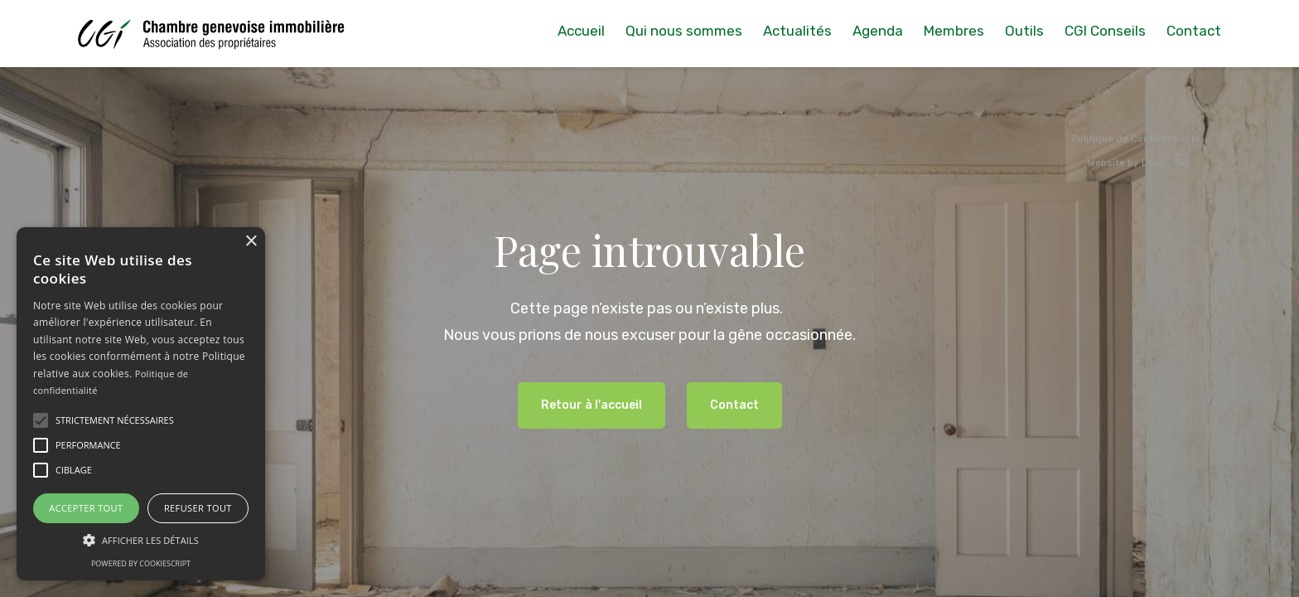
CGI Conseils (1105, 30)
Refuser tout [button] (198, 508)
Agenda (877, 30)
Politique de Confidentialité (1136, 138)
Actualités (797, 30)
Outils (1024, 30)
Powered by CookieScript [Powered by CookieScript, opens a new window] (141, 563)
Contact (1193, 30)
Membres (954, 30)
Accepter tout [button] (86, 508)
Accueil (581, 30)
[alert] (141, 403)
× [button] (250, 241)
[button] (40, 420)
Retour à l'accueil (591, 405)
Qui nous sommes (683, 30)
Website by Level (1138, 162)
